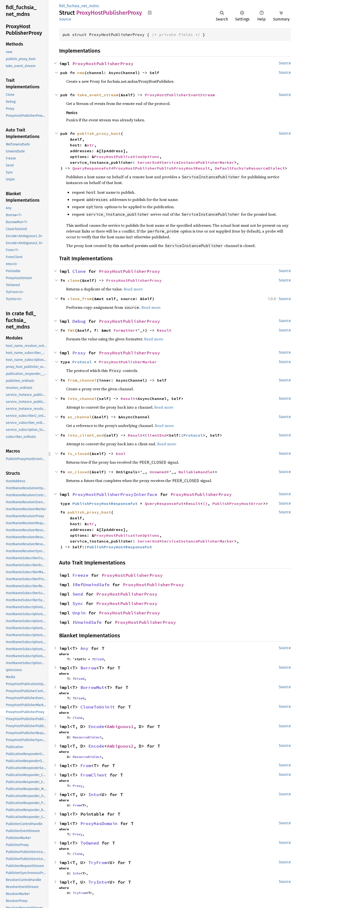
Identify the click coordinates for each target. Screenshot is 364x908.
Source (65, 19)
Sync (77, 603)
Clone (79, 271)
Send (77, 594)
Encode (96, 726)
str (90, 145)
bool (121, 453)
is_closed (78, 453)
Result (164, 330)
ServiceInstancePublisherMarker (198, 162)
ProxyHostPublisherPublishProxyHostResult (161, 168)
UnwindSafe (88, 622)
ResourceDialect (87, 737)
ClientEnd (156, 435)
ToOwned (89, 843)
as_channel (80, 416)
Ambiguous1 (120, 726)
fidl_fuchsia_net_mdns (79, 6)
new (80, 72)
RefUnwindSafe (92, 584)
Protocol (82, 361)
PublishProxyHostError (237, 503)
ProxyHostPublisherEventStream (180, 94)
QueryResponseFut (91, 168)
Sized (99, 659)
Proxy (79, 353)
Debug (79, 321)
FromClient (93, 775)
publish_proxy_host (99, 133)
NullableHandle (195, 471)
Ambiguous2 (120, 746)
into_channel (82, 398)
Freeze (80, 575)
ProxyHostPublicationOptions (126, 156)
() (205, 503)
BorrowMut (92, 687)
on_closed (78, 471)
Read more (133, 289)
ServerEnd (148, 162)
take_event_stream (97, 94)
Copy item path (150, 12)
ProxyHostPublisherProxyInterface (114, 494)
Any (84, 648)
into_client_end (86, 435)
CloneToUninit (97, 707)
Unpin (79, 613)
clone (74, 280)
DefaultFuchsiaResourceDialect (250, 168)
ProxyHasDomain (99, 823)
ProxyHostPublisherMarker (128, 361)
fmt (71, 330)
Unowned (158, 471)
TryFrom (97, 862)
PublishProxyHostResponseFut (105, 503)
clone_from (80, 298)
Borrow (88, 668)
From (85, 765)
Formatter (124, 330)
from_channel (82, 380)
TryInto (97, 882)
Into (93, 794)
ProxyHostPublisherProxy (102, 63)
